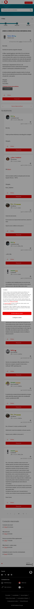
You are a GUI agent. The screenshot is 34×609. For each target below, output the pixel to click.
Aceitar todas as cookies (17, 313)
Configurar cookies (17, 317)
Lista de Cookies (7, 303)
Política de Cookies (14, 301)
